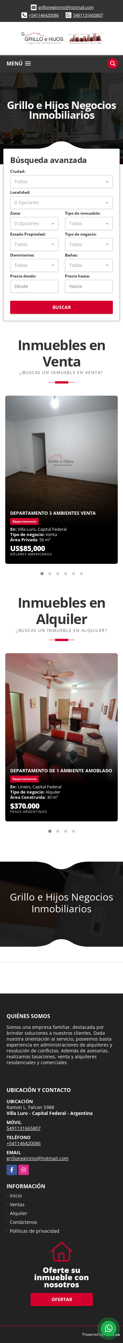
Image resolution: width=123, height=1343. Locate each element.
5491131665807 (88, 15)
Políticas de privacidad (34, 1231)
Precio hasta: (77, 276)
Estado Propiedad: (28, 234)
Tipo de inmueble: (82, 213)
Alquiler (18, 1213)
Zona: (15, 213)
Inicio (16, 1195)
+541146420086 (44, 15)
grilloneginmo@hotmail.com (66, 7)
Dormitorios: (22, 255)
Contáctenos (23, 1222)
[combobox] (61, 181)
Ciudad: (17, 171)
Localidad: (20, 192)
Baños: (71, 255)
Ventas (17, 1204)
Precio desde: (23, 276)
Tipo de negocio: (80, 234)
